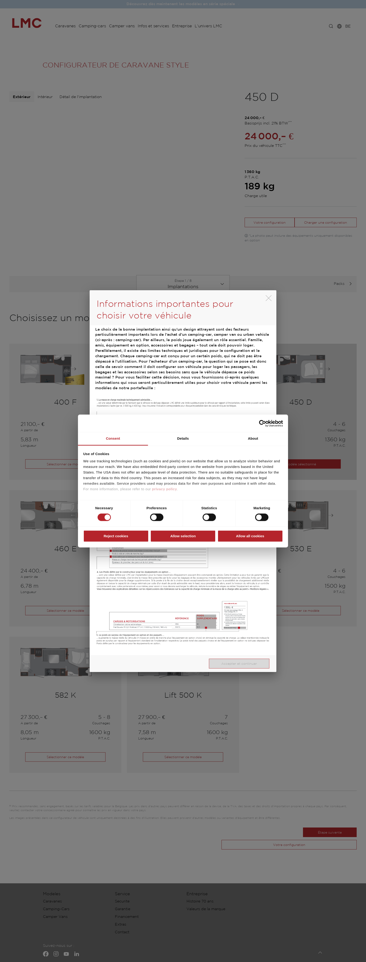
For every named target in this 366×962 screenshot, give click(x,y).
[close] (268, 298)
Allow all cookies (250, 536)
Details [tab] (183, 438)
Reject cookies (116, 536)
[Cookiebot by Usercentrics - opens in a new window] (262, 423)
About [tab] (253, 438)
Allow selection (183, 536)
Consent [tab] (113, 438)
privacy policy (164, 489)
